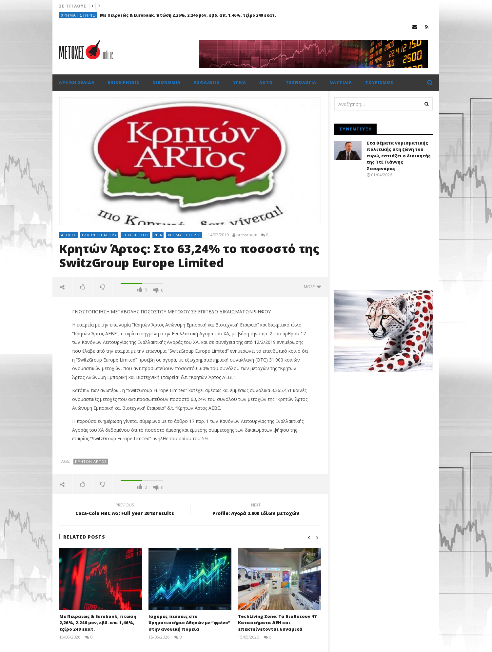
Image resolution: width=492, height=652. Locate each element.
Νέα (158, 234)
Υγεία (239, 82)
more (312, 286)
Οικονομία (166, 82)
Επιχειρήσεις (123, 82)
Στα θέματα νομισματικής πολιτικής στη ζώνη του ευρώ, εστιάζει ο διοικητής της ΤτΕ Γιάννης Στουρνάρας (398, 155)
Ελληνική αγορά (99, 234)
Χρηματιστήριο (78, 15)
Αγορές (68, 234)
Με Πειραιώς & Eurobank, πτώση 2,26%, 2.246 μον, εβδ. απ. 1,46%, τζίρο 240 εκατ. (188, 15)
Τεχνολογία (301, 82)
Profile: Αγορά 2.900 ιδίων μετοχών (256, 510)
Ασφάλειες (207, 82)
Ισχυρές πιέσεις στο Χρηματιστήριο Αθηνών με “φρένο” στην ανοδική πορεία (189, 622)
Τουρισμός (379, 82)
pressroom (246, 235)
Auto (266, 82)
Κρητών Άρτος (91, 461)
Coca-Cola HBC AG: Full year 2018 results (125, 510)
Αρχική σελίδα (77, 82)
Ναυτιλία (340, 82)
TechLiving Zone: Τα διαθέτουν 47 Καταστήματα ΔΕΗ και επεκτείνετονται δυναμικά (277, 622)
